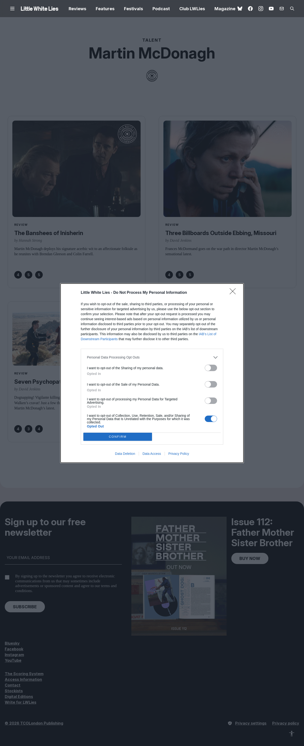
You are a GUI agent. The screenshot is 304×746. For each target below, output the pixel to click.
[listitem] (152, 357)
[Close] (234, 292)
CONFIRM (118, 436)
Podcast (161, 8)
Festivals (133, 8)
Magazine (224, 8)
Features (105, 8)
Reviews (77, 8)
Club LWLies (192, 8)
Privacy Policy (178, 454)
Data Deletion (125, 454)
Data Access (151, 454)
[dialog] (152, 373)
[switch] (211, 368)
